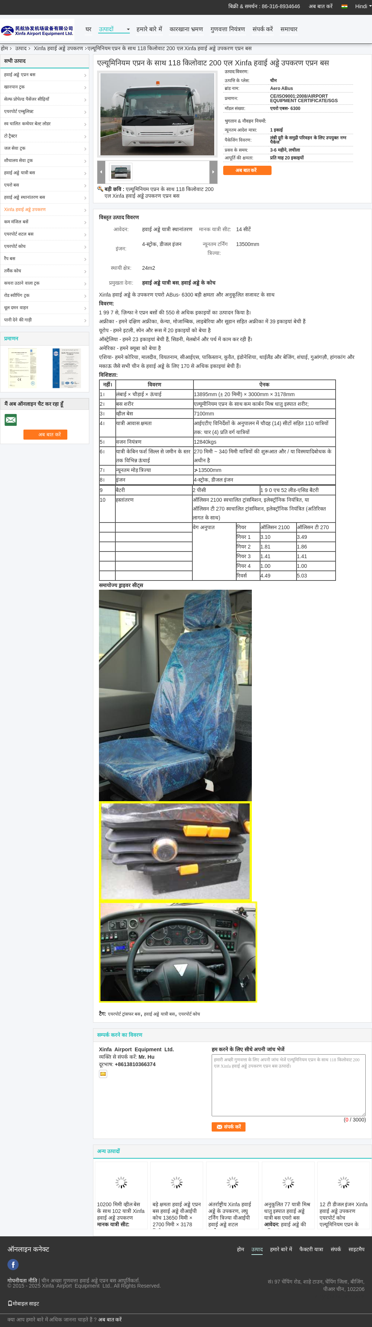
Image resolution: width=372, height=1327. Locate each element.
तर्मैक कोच (12, 271)
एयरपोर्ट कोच (15, 246)
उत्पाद (20, 48)
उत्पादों (106, 29)
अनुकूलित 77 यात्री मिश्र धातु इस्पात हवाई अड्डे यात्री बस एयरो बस (287, 1211)
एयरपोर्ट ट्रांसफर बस (124, 1014)
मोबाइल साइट (23, 1304)
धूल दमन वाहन (16, 307)
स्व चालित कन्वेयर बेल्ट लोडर (27, 123)
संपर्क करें (263, 29)
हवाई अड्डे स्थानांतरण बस (24, 197)
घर (89, 29)
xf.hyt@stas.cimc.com (339, 1297)
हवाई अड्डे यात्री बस (19, 172)
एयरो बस (11, 185)
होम (4, 48)
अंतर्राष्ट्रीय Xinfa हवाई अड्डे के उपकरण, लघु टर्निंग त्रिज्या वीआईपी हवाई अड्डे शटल (229, 1214)
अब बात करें (321, 6)
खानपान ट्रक (14, 87)
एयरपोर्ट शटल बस (18, 234)
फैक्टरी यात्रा (311, 1249)
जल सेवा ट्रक (14, 148)
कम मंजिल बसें (16, 221)
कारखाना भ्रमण (186, 29)
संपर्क (336, 1249)
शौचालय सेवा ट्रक (18, 160)
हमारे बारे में (149, 29)
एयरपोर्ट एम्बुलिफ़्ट (18, 111)
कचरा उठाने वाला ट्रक (21, 283)
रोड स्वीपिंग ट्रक (16, 295)
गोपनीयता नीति (22, 1281)
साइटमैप (357, 1249)
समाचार (289, 29)
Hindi (363, 6)
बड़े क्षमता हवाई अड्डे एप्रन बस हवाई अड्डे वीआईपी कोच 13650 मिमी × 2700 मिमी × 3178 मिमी (177, 1217)
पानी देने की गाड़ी (18, 320)
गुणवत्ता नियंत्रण (228, 29)
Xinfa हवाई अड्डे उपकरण (58, 48)
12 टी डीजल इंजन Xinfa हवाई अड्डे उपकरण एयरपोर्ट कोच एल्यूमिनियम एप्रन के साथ (344, 1217)
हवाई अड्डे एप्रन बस (19, 74)
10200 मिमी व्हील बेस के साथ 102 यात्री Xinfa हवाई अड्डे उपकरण (121, 1211)
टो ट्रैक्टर (10, 136)
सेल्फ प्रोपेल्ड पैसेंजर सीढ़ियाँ (26, 99)
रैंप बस (9, 258)
